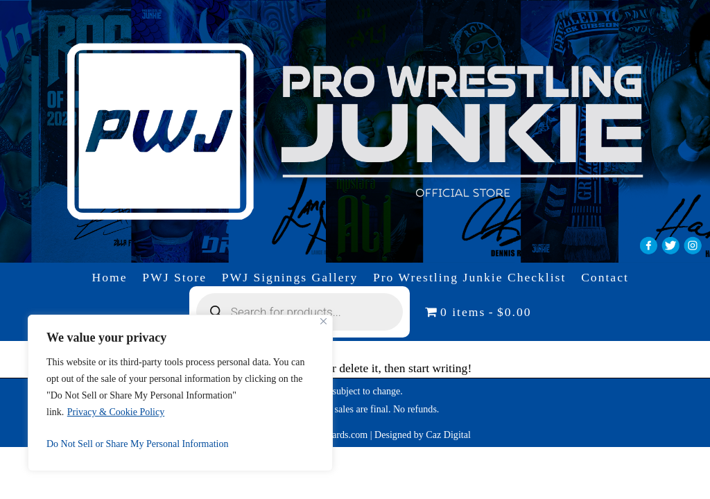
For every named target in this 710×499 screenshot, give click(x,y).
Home (110, 277)
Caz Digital (448, 434)
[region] (180, 393)
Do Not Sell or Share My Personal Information (137, 444)
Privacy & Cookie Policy (115, 412)
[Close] (323, 321)
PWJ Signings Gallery (290, 277)
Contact (605, 277)
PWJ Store (174, 277)
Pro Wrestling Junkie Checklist (469, 277)
